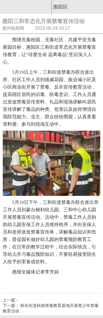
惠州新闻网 (26, 7)
